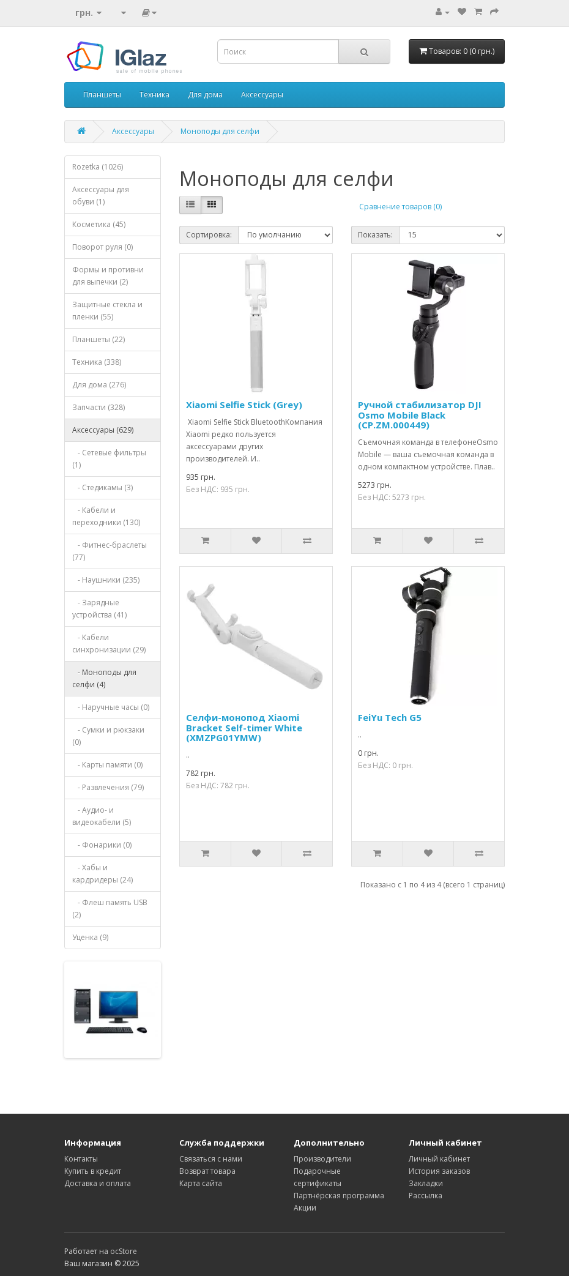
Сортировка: (209, 234)
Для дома (205, 94)
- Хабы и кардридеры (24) (102, 873)
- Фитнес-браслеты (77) (109, 551)
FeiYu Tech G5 (390, 717)
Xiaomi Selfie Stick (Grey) (244, 404)
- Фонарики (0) (102, 845)
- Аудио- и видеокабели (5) (101, 816)
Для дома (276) (99, 384)
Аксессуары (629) (102, 430)
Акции (305, 1208)
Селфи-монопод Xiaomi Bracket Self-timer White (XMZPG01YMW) (244, 727)
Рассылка (425, 1195)
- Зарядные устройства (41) (99, 608)
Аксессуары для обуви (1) (100, 195)
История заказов (439, 1171)
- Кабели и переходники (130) (106, 516)
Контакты (81, 1159)
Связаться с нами (210, 1159)
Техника (154, 94)
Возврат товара (207, 1171)
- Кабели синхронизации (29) (109, 643)
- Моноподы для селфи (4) (104, 678)
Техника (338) (96, 362)
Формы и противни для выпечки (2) (108, 275)
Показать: (375, 234)
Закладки (426, 1183)
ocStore (123, 1251)
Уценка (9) (90, 937)
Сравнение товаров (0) (400, 206)
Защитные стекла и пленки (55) (107, 310)
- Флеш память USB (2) (109, 908)
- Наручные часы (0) (110, 707)
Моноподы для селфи (219, 131)
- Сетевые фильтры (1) (109, 458)
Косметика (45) (98, 224)
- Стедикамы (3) (102, 487)
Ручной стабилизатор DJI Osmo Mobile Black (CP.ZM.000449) (420, 414)
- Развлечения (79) (108, 787)
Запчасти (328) (98, 407)
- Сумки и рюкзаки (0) (108, 736)
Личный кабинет (439, 1159)
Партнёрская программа (339, 1195)
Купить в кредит (92, 1171)
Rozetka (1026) (97, 167)
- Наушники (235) (105, 580)
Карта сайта (200, 1183)
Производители (322, 1159)
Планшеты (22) (98, 339)
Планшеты (102, 94)
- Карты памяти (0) (107, 764)
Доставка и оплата (97, 1183)
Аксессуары (262, 94)
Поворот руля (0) (102, 247)
